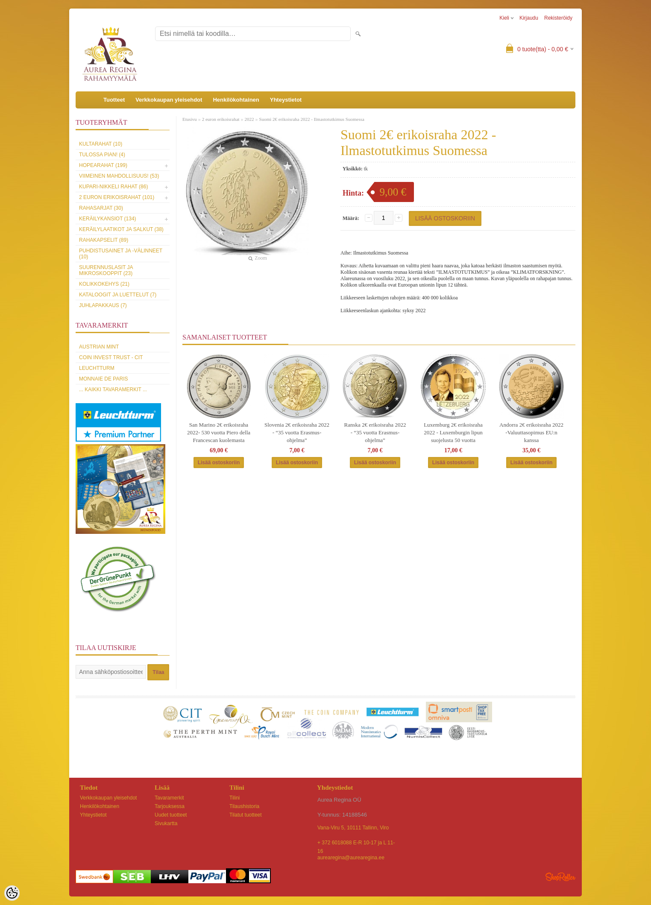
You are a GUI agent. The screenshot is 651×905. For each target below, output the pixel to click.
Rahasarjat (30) (101, 208)
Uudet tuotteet (171, 815)
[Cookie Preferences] (12, 893)
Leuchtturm (96, 368)
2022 (249, 119)
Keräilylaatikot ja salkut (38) (121, 229)
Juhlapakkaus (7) (103, 305)
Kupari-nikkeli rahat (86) (113, 187)
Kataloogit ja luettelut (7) (117, 295)
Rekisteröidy (558, 18)
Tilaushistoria (244, 806)
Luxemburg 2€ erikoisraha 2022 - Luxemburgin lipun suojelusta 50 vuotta (453, 432)
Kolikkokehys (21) (104, 284)
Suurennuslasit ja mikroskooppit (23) (106, 270)
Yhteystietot (286, 100)
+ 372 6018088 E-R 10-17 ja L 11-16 (356, 843)
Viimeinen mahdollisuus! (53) (119, 176)
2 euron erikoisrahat (221, 119)
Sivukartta (166, 823)
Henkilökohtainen (236, 100)
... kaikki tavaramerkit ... (113, 389)
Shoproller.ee (560, 877)
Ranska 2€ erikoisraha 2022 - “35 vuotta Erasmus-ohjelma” (375, 432)
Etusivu (189, 119)
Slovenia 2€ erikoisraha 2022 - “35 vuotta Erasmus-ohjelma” (296, 432)
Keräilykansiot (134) (107, 219)
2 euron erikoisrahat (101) (116, 197)
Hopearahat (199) (103, 165)
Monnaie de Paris (103, 379)
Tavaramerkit (169, 798)
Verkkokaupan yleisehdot (168, 100)
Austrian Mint (99, 347)
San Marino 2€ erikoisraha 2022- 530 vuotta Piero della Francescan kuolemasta (218, 432)
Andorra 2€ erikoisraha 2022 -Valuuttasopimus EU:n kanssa (531, 432)
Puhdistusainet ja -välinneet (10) (120, 254)
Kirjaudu (528, 18)
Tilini (234, 798)
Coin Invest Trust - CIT (111, 357)
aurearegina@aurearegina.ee (350, 858)
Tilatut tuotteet (245, 815)
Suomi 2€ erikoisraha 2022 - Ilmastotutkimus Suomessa (311, 119)
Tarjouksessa (170, 806)
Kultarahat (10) (100, 144)
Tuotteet (114, 100)
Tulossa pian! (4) (102, 155)
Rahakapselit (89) (103, 240)
